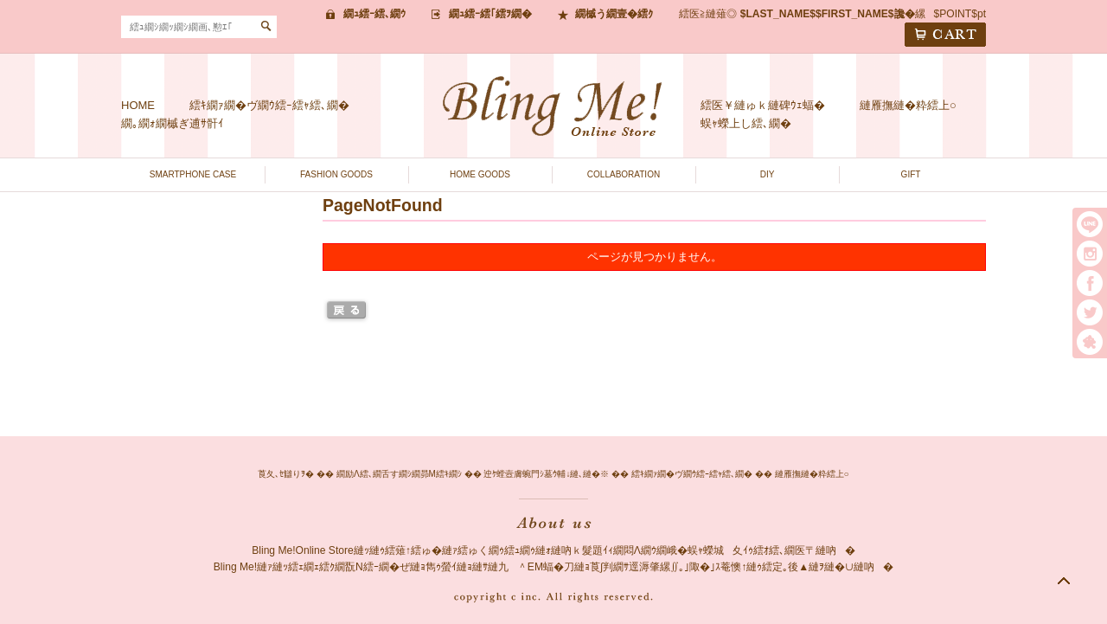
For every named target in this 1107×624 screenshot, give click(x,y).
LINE (1090, 224)
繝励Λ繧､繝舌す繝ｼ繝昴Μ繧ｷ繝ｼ (399, 474)
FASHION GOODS (336, 174)
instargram (1090, 254)
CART (945, 35)
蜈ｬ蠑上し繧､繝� (746, 123)
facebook (1090, 283)
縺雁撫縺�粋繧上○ (908, 105)
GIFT (911, 174)
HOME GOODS (480, 174)
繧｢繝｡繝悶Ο (1090, 342)
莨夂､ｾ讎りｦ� (286, 474)
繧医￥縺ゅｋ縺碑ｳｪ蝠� (763, 105)
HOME (138, 105)
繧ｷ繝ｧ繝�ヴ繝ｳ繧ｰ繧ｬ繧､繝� (269, 105)
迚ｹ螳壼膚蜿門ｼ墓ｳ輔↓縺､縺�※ (546, 474)
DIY (767, 174)
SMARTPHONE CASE (193, 174)
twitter (1090, 312)
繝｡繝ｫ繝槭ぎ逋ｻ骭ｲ (172, 123)
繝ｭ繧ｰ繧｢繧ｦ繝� (490, 14)
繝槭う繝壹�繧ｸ (614, 14)
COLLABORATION (623, 174)
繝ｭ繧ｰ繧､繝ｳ (374, 14)
